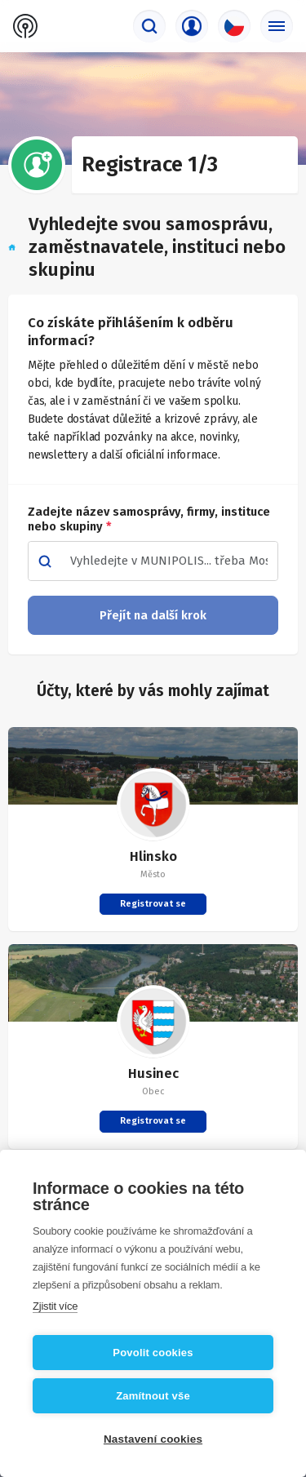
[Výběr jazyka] (234, 26)
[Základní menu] (276, 26)
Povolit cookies (153, 1352)
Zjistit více (55, 1306)
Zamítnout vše (153, 1396)
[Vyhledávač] (149, 26)
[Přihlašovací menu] (191, 26)
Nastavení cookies (153, 1439)
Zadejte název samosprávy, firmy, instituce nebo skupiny (149, 519)
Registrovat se (153, 903)
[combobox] (168, 561)
